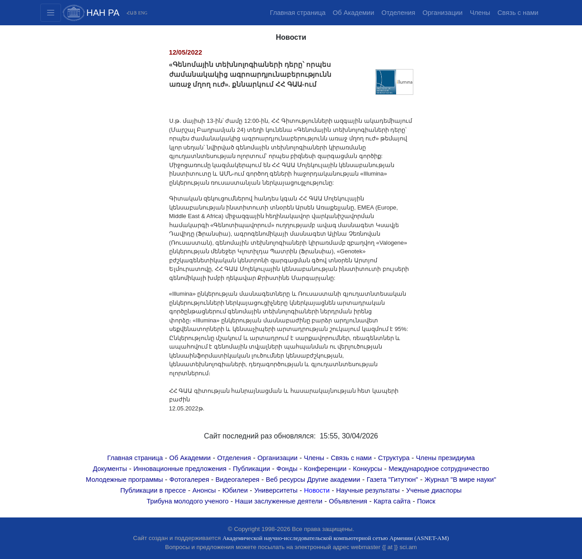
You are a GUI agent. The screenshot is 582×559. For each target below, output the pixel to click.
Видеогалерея (238, 479)
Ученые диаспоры (434, 490)
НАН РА (102, 13)
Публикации (251, 468)
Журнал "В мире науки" (460, 479)
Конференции (325, 468)
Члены (480, 12)
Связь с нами (517, 12)
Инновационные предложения (180, 468)
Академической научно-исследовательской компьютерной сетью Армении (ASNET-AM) (335, 538)
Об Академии (353, 12)
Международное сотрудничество (438, 468)
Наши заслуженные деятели (279, 501)
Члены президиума (445, 457)
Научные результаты (368, 490)
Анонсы (204, 490)
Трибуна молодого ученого (187, 501)
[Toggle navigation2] (50, 13)
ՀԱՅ (132, 12)
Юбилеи (235, 490)
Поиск (426, 501)
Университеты (276, 490)
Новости (317, 490)
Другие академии (333, 479)
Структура (394, 457)
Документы (110, 468)
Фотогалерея (189, 479)
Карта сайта (392, 501)
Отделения (398, 12)
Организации (442, 12)
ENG (142, 12)
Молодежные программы (124, 479)
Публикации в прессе (153, 490)
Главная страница (298, 12)
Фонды (286, 468)
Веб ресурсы (285, 479)
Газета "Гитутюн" (392, 479)
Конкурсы (367, 468)
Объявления (348, 501)
